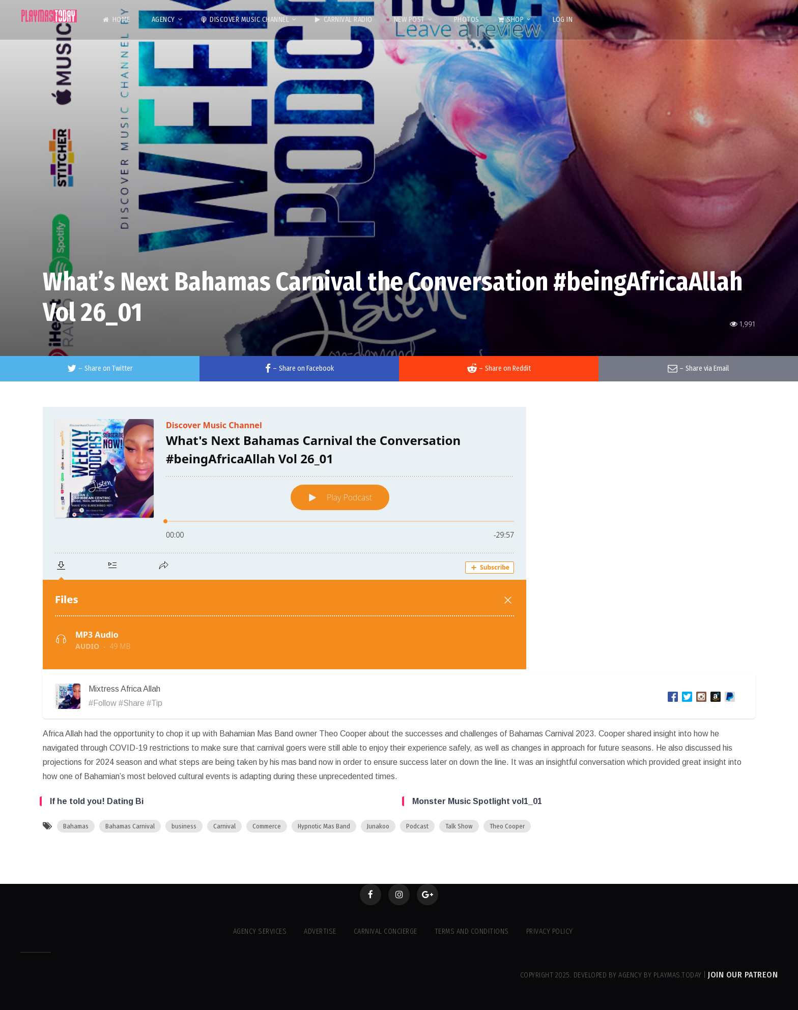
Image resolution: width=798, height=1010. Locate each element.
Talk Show (459, 826)
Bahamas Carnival (130, 826)
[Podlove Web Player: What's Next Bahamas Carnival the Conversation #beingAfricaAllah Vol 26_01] (399, 538)
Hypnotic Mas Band (324, 826)
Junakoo (378, 826)
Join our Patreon (743, 974)
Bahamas (76, 826)
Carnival (224, 826)
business (184, 826)
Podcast (417, 826)
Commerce (266, 826)
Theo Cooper (507, 826)
